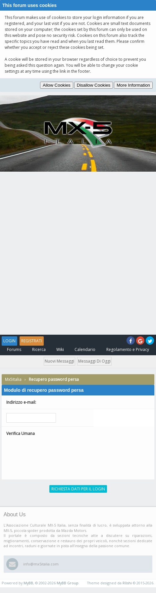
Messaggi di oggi (94, 361)
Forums (14, 349)
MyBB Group (67, 582)
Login (9, 341)
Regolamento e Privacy (127, 349)
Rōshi (127, 582)
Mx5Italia (13, 379)
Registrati (31, 341)
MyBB (28, 582)
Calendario (85, 349)
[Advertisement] (78, 253)
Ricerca (39, 349)
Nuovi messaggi (59, 361)
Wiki (60, 349)
